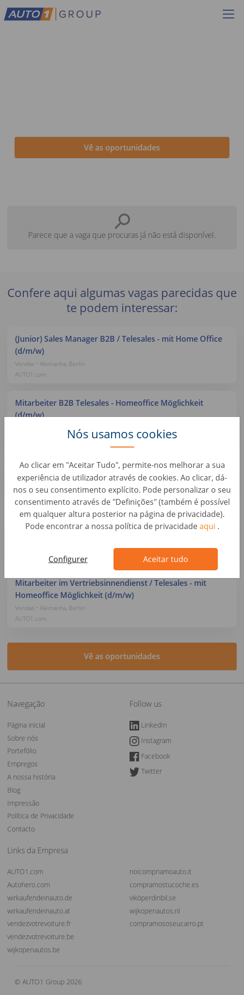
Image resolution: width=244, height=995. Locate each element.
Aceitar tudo (165, 559)
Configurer (68, 559)
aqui (208, 526)
